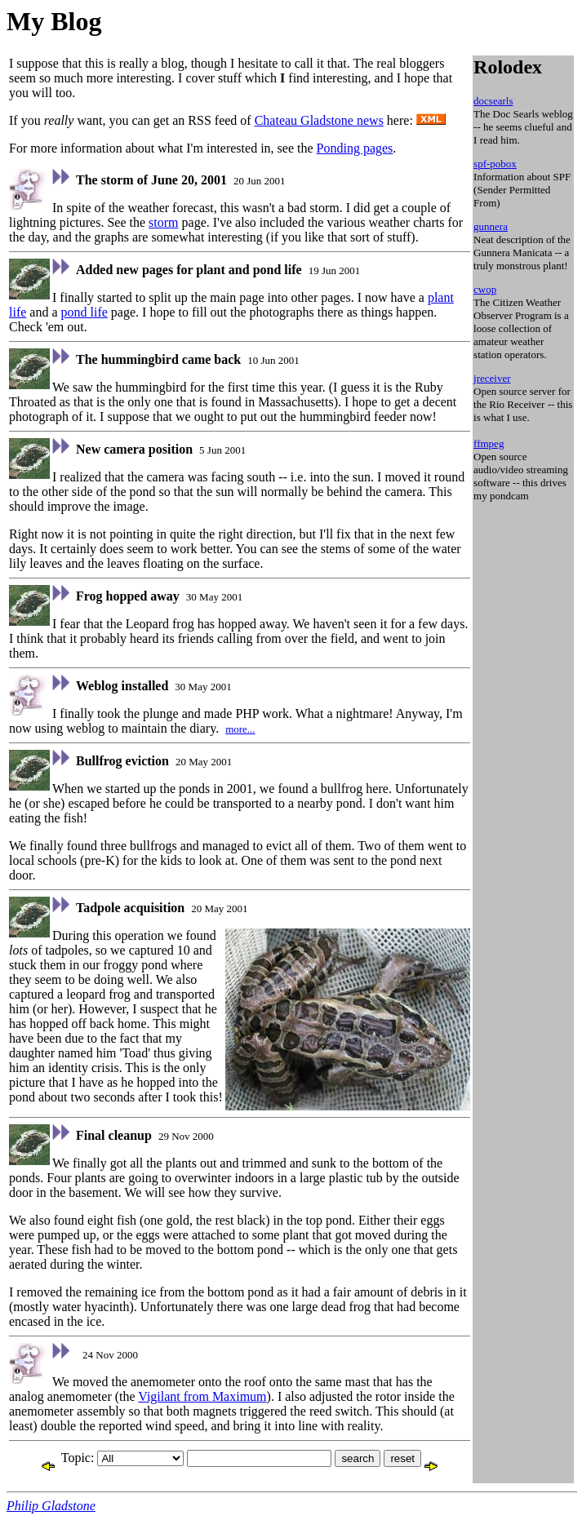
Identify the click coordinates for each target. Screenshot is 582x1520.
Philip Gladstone (51, 1506)
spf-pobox (495, 163)
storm (163, 222)
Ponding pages (355, 148)
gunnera (490, 226)
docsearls (493, 101)
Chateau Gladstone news (319, 120)
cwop (484, 289)
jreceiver (491, 378)
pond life (84, 312)
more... (240, 729)
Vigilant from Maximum (202, 1396)
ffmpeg (488, 443)
